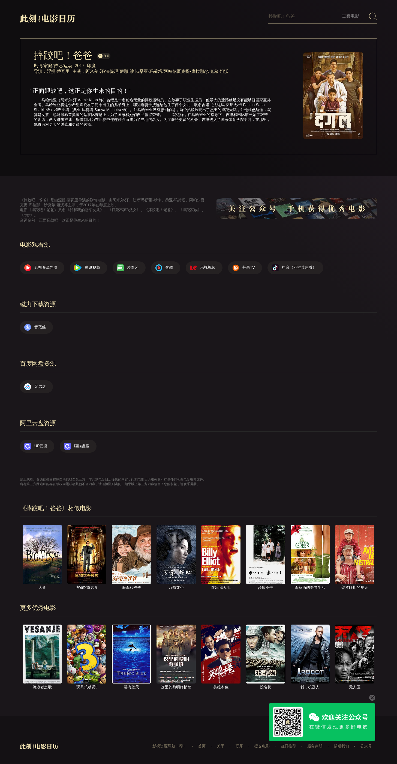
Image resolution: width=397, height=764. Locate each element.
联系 (239, 746)
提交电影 (262, 746)
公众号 (366, 746)
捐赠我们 (341, 746)
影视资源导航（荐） (169, 746)
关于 (220, 746)
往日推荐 (288, 746)
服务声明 (315, 746)
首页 (202, 746)
